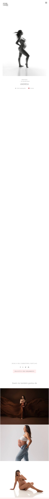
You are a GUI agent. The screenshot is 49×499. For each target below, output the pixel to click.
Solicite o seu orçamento (24, 371)
